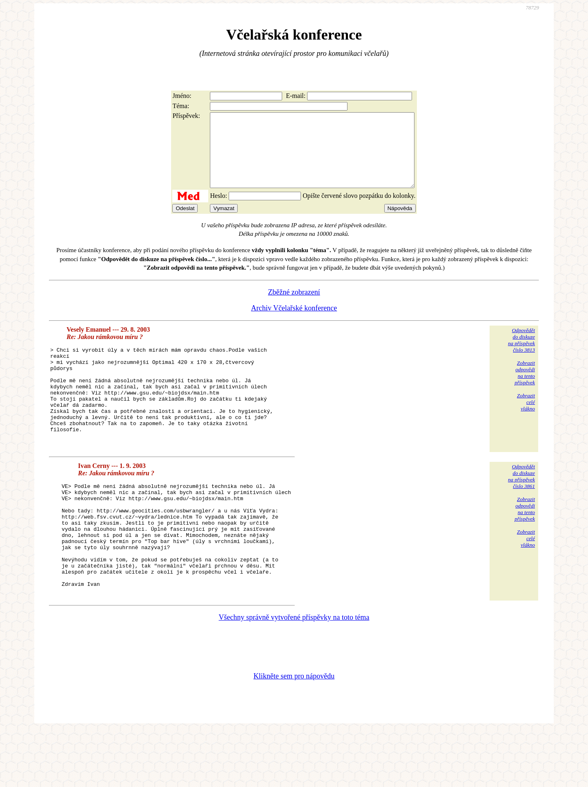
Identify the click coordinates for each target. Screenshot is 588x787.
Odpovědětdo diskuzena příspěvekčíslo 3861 (521, 510)
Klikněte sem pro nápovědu (294, 732)
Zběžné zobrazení (294, 307)
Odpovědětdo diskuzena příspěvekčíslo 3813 (521, 355)
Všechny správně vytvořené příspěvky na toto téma (294, 674)
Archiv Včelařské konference (294, 323)
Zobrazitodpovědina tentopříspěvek (524, 387)
